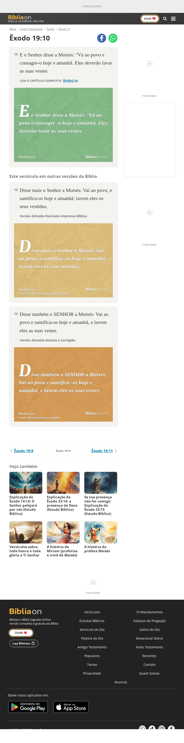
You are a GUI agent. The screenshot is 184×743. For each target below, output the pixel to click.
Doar (150, 18)
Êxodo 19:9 (21, 451)
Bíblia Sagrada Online (26, 19)
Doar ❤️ (21, 633)
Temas (92, 665)
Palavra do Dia (92, 638)
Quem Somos (149, 673)
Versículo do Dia (92, 630)
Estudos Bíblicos (92, 621)
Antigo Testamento (92, 647)
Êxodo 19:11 (104, 451)
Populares (92, 656)
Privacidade (92, 673)
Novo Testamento (149, 647)
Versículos (92, 612)
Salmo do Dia (149, 630)
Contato (150, 665)
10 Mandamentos (149, 612)
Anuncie (120, 682)
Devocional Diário (149, 638)
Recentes (149, 656)
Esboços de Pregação (149, 621)
